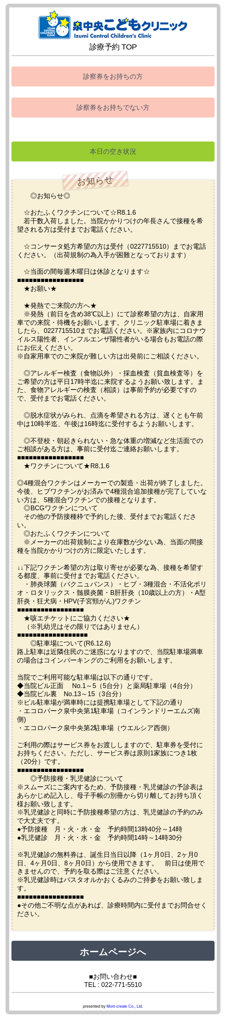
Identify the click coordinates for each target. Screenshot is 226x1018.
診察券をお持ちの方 (113, 76)
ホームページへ (113, 951)
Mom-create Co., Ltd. (124, 1006)
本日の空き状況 (113, 151)
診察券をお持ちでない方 (113, 107)
